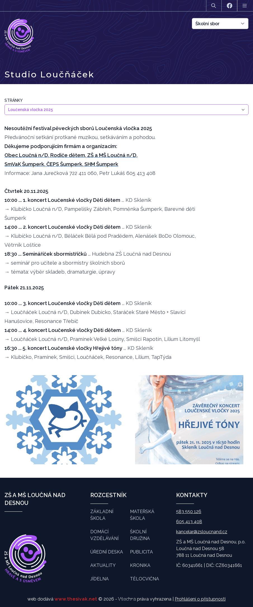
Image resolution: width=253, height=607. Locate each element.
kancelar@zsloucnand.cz (201, 531)
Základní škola (101, 515)
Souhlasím (126, 599)
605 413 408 (189, 521)
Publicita (141, 552)
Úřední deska (106, 552)
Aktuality (103, 565)
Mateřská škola (142, 515)
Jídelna (99, 578)
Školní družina (140, 535)
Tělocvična (144, 578)
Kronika (140, 565)
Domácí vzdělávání (104, 535)
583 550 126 (188, 511)
